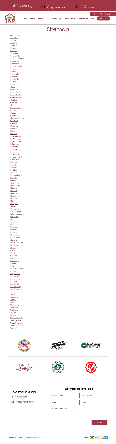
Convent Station (17, 118)
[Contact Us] (103, 18)
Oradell (13, 253)
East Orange (15, 139)
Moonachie (15, 235)
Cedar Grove (15, 92)
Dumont (13, 134)
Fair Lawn (14, 162)
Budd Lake (14, 82)
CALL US (83, 6)
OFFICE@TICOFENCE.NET (24, 402)
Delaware (14, 126)
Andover (13, 43)
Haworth (13, 191)
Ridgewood (15, 274)
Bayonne (13, 48)
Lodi (12, 219)
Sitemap (44, 437)
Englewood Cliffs (17, 157)
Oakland (13, 250)
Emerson (14, 152)
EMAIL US (49, 5)
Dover (12, 131)
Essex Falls (14, 159)
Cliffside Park (15, 108)
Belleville (13, 51)
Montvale (14, 229)
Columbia (14, 115)
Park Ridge (14, 261)
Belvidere (14, 53)
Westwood (14, 315)
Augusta (13, 45)
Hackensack (15, 185)
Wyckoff (13, 328)
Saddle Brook (15, 284)
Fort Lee (13, 170)
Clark (12, 105)
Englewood (15, 154)
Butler (12, 84)
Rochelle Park (15, 279)
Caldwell (13, 87)
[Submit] (99, 422)
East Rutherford (16, 141)
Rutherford (14, 281)
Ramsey (13, 271)
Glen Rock (14, 180)
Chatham (14, 100)
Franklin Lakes (16, 175)
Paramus (13, 258)
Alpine (13, 40)
